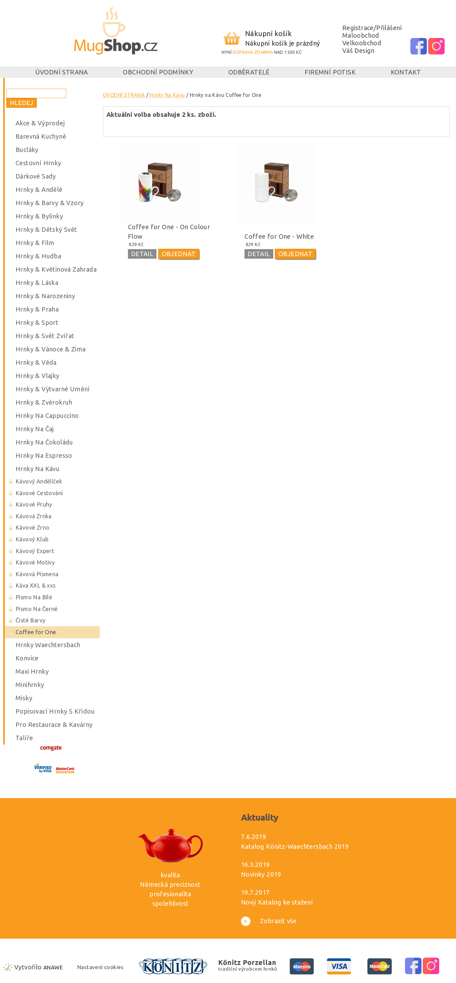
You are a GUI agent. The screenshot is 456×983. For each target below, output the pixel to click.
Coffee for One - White (279, 236)
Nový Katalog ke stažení (277, 902)
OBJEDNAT (179, 253)
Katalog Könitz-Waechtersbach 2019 (295, 846)
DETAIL (142, 253)
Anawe (53, 967)
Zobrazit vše (269, 920)
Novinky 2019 (261, 874)
